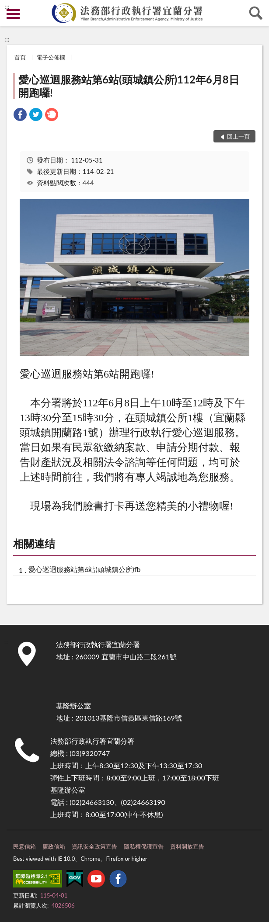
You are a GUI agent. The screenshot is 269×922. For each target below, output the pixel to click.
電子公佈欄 (51, 57)
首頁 (20, 57)
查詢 (256, 13)
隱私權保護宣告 (144, 846)
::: (7, 6)
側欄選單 (13, 14)
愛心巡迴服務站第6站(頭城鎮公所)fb (84, 569)
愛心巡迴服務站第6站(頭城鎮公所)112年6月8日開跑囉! (128, 86)
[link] (20, 115)
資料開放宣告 (187, 846)
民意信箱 (24, 846)
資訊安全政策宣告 (94, 846)
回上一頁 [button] (238, 136)
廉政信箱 (53, 846)
